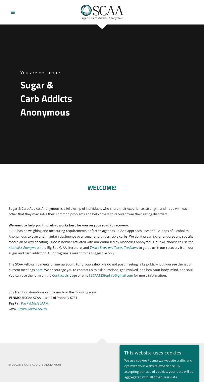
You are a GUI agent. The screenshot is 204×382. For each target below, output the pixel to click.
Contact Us (60, 275)
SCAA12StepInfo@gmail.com (112, 275)
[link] (102, 12)
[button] (13, 12)
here (39, 270)
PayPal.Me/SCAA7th (35, 303)
